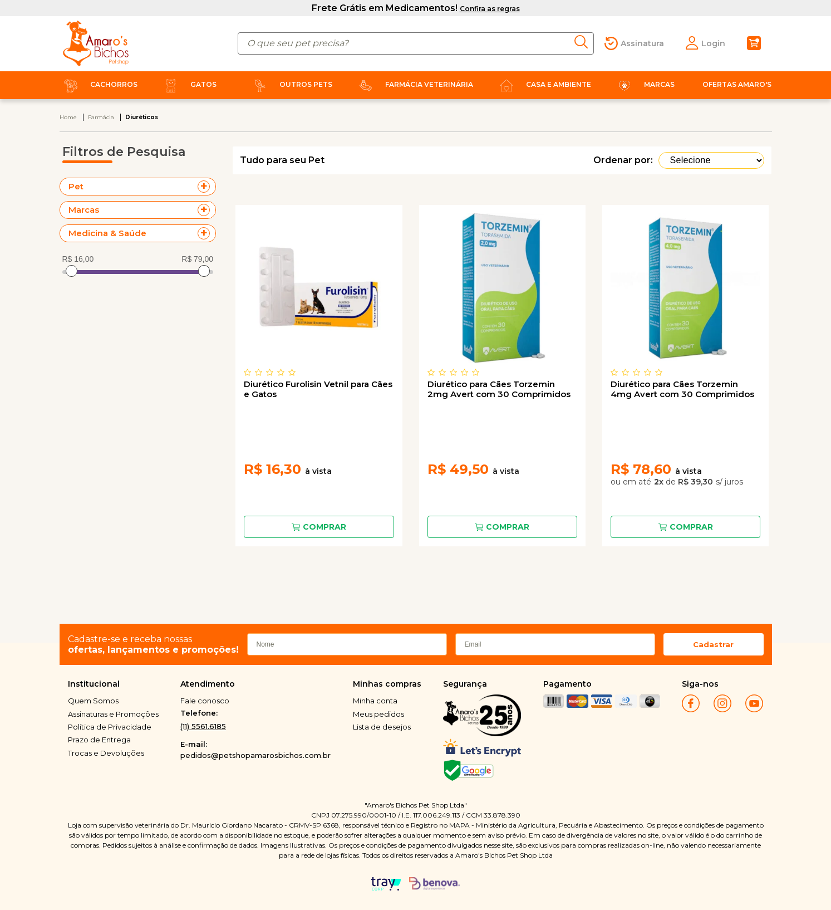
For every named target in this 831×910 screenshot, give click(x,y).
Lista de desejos (382, 726)
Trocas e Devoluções (106, 752)
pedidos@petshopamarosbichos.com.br (255, 755)
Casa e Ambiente (543, 84)
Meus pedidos (378, 714)
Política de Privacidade (109, 726)
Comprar (324, 527)
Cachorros (98, 84)
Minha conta (375, 700)
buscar (584, 41)
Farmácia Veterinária (414, 84)
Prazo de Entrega (99, 739)
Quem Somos (93, 700)
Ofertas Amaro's (736, 84)
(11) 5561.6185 (203, 726)
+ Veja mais (206, 186)
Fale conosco (204, 700)
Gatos (188, 84)
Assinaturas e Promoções (113, 714)
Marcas (644, 84)
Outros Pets (290, 84)
